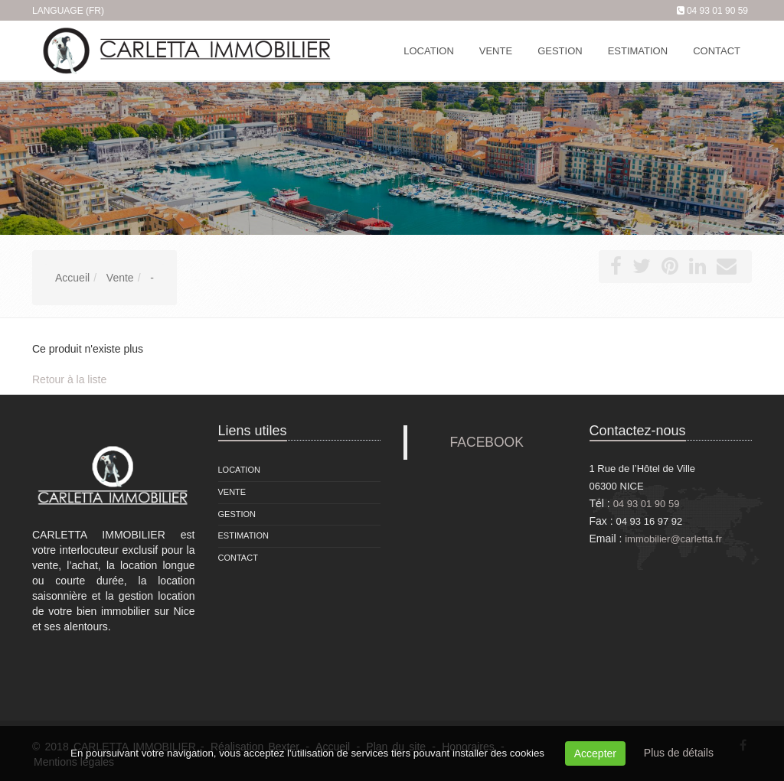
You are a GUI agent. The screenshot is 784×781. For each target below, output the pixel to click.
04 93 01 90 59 (717, 10)
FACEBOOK (487, 442)
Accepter (595, 753)
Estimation (243, 535)
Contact (238, 557)
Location (239, 469)
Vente (232, 491)
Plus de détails (679, 753)
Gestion (237, 514)
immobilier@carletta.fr (673, 539)
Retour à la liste (69, 379)
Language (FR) (68, 10)
